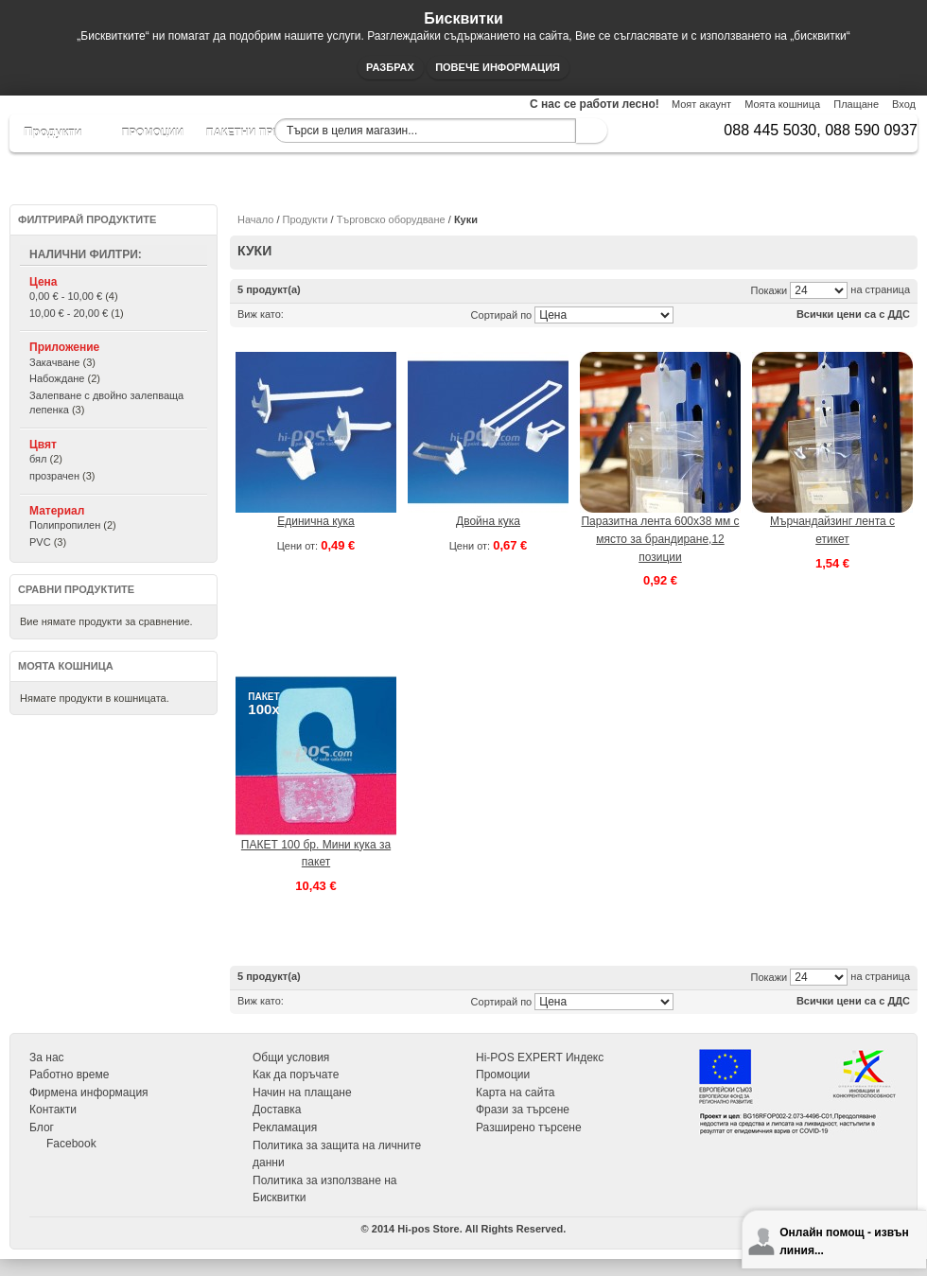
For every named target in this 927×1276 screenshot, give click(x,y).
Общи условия (291, 1057)
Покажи (769, 290)
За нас (46, 1057)
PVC (40, 542)
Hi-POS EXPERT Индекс (539, 1057)
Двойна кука (488, 521)
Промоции (503, 1074)
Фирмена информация (89, 1092)
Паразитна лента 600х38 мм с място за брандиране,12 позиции (660, 539)
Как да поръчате (296, 1074)
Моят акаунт (701, 104)
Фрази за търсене (522, 1109)
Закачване (54, 362)
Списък (319, 314)
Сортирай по (502, 315)
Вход (904, 104)
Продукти (305, 219)
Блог (41, 1127)
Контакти (53, 1109)
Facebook (71, 1143)
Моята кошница (782, 104)
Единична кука (316, 521)
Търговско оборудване (391, 219)
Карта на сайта (515, 1092)
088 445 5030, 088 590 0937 (821, 130)
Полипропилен (64, 525)
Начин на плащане (302, 1092)
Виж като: (260, 314)
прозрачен (54, 475)
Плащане (856, 104)
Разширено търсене (529, 1127)
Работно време (69, 1074)
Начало (255, 219)
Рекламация (285, 1127)
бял (37, 458)
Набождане (56, 378)
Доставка (277, 1109)
